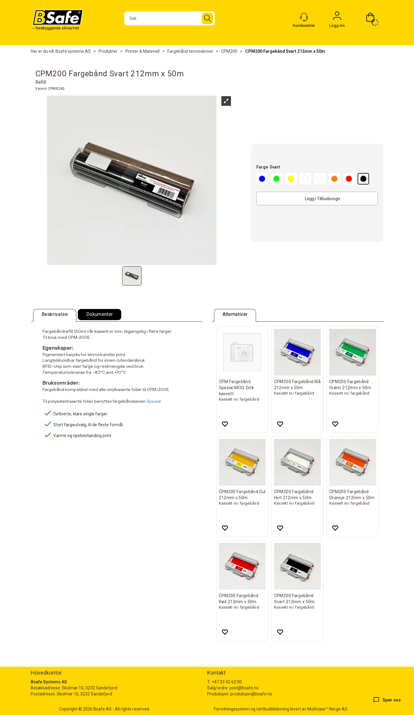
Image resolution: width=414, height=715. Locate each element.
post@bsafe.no (244, 687)
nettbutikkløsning (272, 709)
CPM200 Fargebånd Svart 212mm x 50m (285, 51)
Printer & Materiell (142, 51)
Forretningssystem (232, 709)
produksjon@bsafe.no (251, 693)
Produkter (108, 51)
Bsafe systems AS (73, 51)
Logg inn (337, 17)
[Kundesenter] (304, 17)
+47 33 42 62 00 (227, 681)
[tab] (55, 315)
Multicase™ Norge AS (327, 709)
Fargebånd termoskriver (190, 51)
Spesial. (154, 401)
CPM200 (229, 51)
